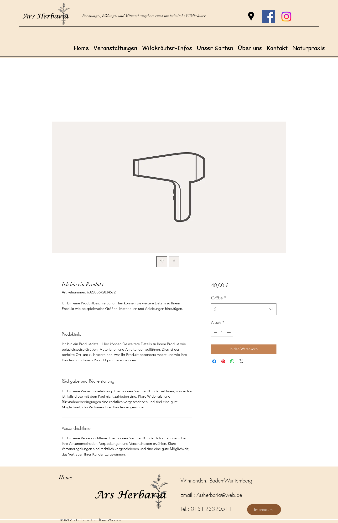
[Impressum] (264, 509)
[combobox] (243, 309)
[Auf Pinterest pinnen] (223, 361)
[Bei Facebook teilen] (214, 361)
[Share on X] (241, 361)
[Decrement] (215, 332)
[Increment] (229, 332)
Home (65, 477)
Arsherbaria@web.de (219, 494)
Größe (218, 298)
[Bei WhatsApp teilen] (232, 361)
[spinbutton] (222, 332)
